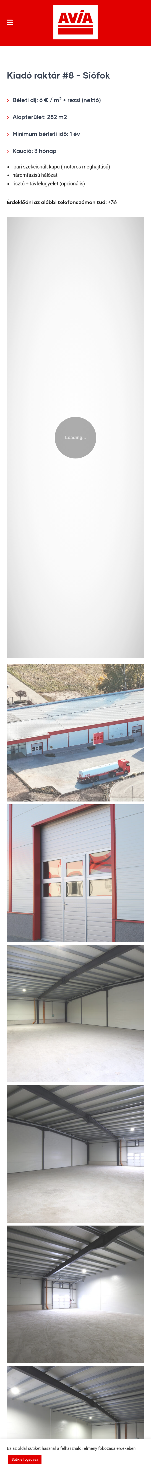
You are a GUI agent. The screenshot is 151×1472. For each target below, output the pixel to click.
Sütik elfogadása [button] (25, 1459)
